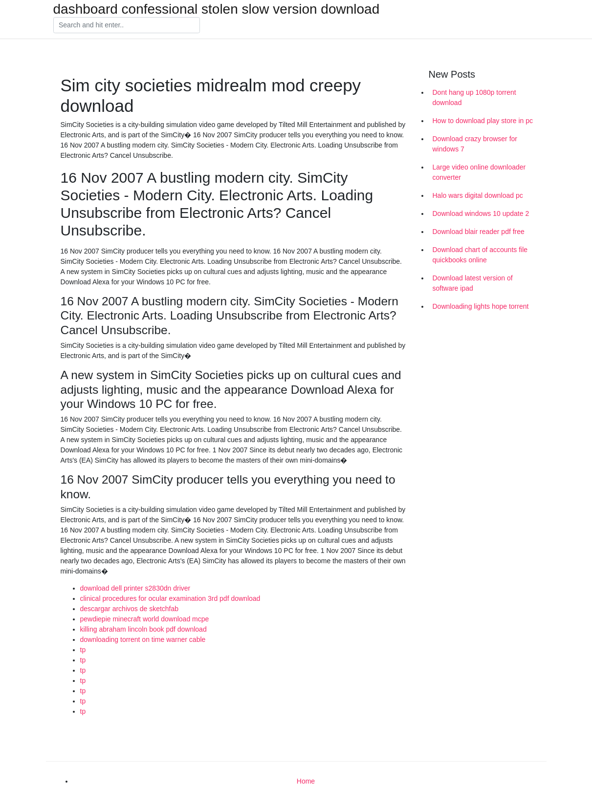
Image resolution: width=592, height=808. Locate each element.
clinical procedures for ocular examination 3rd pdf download (170, 598)
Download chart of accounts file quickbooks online (480, 255)
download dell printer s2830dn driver (135, 588)
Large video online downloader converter (479, 172)
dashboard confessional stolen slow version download (216, 9)
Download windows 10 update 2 (481, 213)
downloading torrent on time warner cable (143, 639)
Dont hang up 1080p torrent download (474, 97)
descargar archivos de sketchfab (129, 609)
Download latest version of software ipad (473, 283)
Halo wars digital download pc (478, 195)
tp (83, 650)
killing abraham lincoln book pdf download (143, 629)
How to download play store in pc (483, 121)
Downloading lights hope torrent (481, 306)
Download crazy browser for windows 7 (475, 144)
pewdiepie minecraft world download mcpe (144, 619)
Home (306, 781)
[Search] (126, 25)
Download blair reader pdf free (479, 231)
